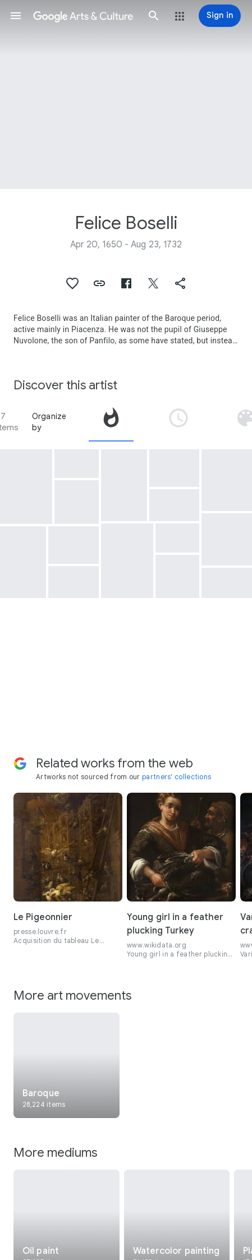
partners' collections (176, 776)
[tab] (111, 422)
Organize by (49, 422)
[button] (15, 15)
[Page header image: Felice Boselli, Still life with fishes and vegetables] (126, 94)
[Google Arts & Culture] (84, 15)
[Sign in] (220, 15)
